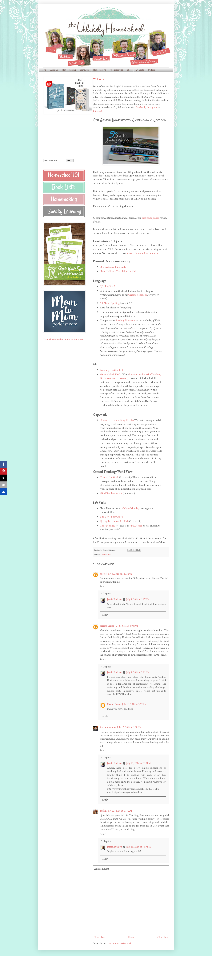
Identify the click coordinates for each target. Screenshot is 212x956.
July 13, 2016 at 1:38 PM (129, 727)
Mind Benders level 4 (111, 493)
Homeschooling (69, 70)
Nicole (103, 573)
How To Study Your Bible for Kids (118, 271)
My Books (140, 70)
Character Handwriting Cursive (117, 420)
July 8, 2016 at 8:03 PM (126, 625)
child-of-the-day (130, 508)
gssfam (103, 810)
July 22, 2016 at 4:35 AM (119, 810)
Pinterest (97, 110)
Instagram (152, 107)
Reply (103, 586)
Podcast (151, 70)
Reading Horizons (125, 320)
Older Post (162, 937)
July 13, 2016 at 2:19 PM (138, 763)
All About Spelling (110, 303)
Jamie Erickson (114, 599)
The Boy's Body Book (111, 516)
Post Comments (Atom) (119, 943)
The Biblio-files (116, 70)
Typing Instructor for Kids (114, 521)
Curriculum (84, 70)
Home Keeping (99, 70)
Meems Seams (107, 625)
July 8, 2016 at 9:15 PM (138, 672)
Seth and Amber (108, 727)
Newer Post (99, 937)
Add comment (101, 868)
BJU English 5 (107, 286)
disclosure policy (150, 217)
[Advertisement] (60, 136)
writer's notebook (137, 294)
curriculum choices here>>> (142, 253)
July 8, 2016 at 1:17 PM (138, 599)
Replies (107, 593)
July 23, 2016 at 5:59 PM (138, 846)
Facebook (140, 107)
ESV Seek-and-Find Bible (113, 267)
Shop (129, 70)
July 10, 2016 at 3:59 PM (134, 704)
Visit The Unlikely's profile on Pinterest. (63, 339)
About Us (54, 70)
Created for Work (109, 477)
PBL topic (136, 525)
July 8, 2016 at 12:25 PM (119, 573)
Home (43, 70)
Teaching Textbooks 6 (111, 370)
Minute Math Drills (110, 374)
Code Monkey (107, 525)
